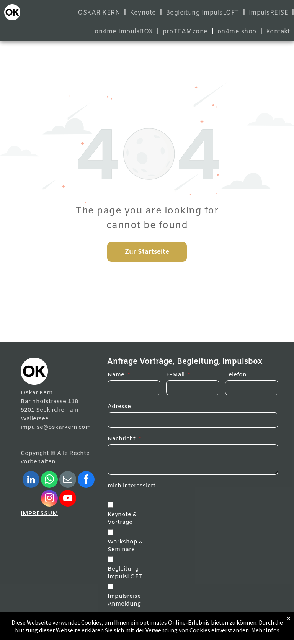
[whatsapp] (49, 480)
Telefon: (236, 375)
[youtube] (67, 499)
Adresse (119, 406)
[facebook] (86, 480)
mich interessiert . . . (133, 490)
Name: (117, 375)
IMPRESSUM (39, 513)
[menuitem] (100, 12)
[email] (67, 480)
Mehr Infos (265, 630)
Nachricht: (122, 439)
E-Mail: (176, 375)
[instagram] (49, 499)
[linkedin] (31, 480)
